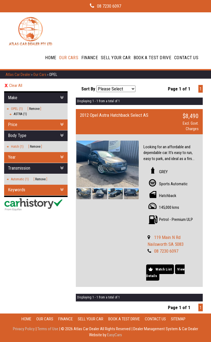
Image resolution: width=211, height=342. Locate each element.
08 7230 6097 (109, 6)
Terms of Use (48, 328)
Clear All (15, 85)
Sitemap (178, 319)
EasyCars (114, 334)
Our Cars (68, 57)
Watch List (164, 269)
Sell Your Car (116, 57)
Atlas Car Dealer (17, 74)
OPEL (53, 74)
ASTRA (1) (20, 114)
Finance (89, 57)
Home (50, 57)
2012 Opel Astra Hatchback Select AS (114, 115)
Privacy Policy (24, 328)
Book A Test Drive (152, 57)
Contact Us (186, 57)
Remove (34, 109)
